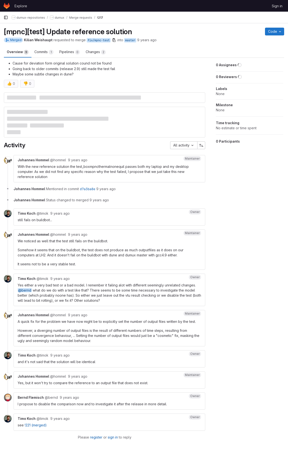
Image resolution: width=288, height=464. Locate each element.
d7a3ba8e (87, 189)
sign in (113, 437)
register (96, 437)
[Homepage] (7, 6)
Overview (18, 52)
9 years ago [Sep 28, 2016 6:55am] (147, 40)
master (130, 40)
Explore (21, 6)
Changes (96, 52)
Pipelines (69, 52)
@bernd (24, 290)
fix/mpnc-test (99, 40)
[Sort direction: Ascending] (201, 145)
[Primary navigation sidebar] (6, 17)
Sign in (277, 6)
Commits (43, 52)
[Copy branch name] (114, 40)
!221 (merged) (36, 425)
